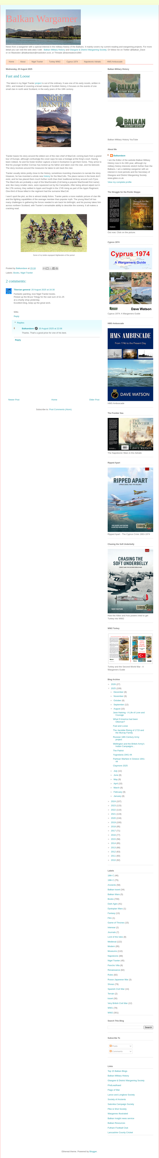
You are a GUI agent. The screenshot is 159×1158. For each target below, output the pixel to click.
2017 (113, 830)
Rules (110, 975)
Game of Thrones (116, 922)
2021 (113, 814)
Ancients (112, 885)
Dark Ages (113, 904)
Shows (111, 984)
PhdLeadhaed (114, 1085)
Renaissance (114, 970)
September (119, 704)
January (118, 796)
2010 (113, 860)
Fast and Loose (120, 726)
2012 (113, 851)
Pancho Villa (114, 965)
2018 (113, 826)
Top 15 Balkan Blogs (117, 1071)
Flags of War (114, 1090)
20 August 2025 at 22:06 (50, 328)
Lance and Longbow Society (121, 1094)
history (47, 176)
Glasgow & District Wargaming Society (88, 49)
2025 (113, 688)
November (119, 696)
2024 (113, 801)
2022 (113, 810)
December (119, 692)
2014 (113, 843)
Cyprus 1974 (72, 62)
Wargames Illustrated (118, 1113)
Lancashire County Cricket (120, 1132)
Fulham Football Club (118, 1128)
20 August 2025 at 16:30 (43, 289)
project (38, 83)
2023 (113, 805)
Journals (112, 932)
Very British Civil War (118, 1003)
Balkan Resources (116, 1123)
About (22, 62)
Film (110, 918)
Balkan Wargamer (41, 18)
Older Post (94, 399)
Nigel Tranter (37, 62)
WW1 (110, 1008)
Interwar (111, 927)
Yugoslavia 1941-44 (122, 754)
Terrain (111, 993)
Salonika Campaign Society (121, 1104)
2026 (113, 684)
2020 (113, 818)
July (116, 771)
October (118, 700)
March (117, 787)
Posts (114, 1046)
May (116, 779)
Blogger (93, 1151)
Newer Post (13, 399)
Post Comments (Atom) (60, 409)
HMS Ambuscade (115, 62)
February (118, 792)
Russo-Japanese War (118, 979)
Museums (112, 951)
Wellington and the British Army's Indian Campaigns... (128, 745)
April (116, 783)
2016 (113, 835)
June (116, 775)
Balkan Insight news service (121, 1118)
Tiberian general (22, 289)
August (117, 708)
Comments (116, 1051)
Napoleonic (113, 956)
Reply (16, 316)
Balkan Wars (114, 894)
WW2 (110, 1012)
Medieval (112, 941)
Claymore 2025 (120, 765)
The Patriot (118, 750)
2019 (113, 822)
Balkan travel (114, 889)
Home (11, 62)
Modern (111, 946)
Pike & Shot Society (117, 1109)
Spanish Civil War (116, 989)
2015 (113, 839)
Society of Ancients (117, 1099)
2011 (113, 856)
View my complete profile (120, 182)
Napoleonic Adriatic (92, 62)
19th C (111, 880)
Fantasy (111, 913)
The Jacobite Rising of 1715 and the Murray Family (128, 731)
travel (110, 998)
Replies (20, 322)
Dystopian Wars (115, 908)
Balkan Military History (55, 49)
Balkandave (28, 328)
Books (16, 273)
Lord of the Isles (115, 937)
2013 (113, 847)
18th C (111, 875)
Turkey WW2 (54, 62)
